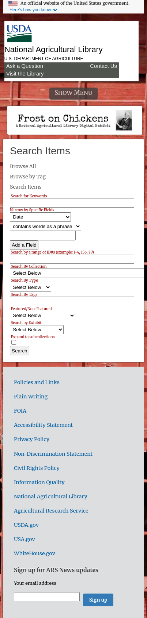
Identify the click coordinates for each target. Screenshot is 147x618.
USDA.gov (26, 525)
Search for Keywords (29, 195)
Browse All (23, 166)
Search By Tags (24, 294)
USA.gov (24, 539)
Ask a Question (24, 66)
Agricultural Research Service (51, 510)
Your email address (35, 583)
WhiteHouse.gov (34, 553)
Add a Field (24, 245)
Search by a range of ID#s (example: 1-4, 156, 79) (52, 252)
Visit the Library (25, 74)
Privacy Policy (31, 439)
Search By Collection (28, 266)
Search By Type (24, 280)
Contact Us (103, 66)
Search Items (26, 187)
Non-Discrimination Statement (53, 454)
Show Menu (73, 93)
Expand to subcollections (32, 336)
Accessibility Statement (43, 425)
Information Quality (39, 482)
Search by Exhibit (26, 322)
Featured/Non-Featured (31, 308)
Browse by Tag (28, 176)
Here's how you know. (31, 9)
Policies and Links (37, 382)
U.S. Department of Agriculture (43, 58)
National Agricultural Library (53, 49)
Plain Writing (31, 396)
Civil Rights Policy (37, 468)
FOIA (20, 411)
